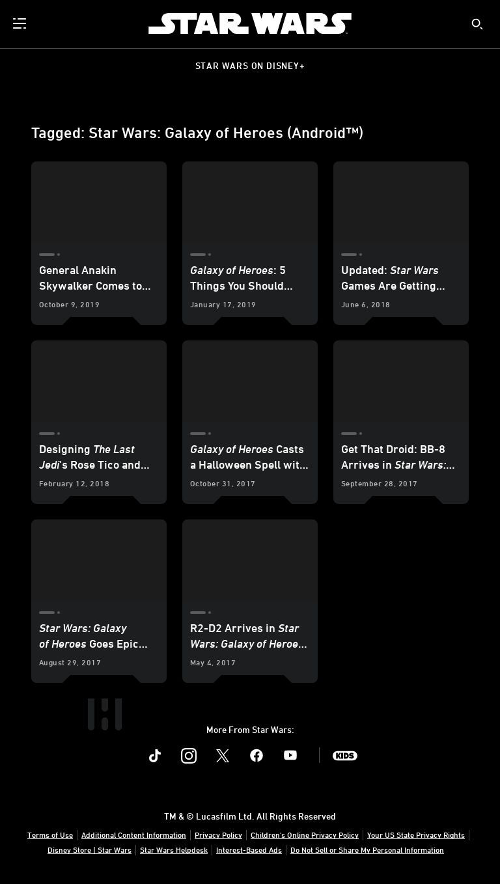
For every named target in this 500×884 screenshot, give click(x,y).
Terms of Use (50, 834)
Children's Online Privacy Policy (305, 834)
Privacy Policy (218, 834)
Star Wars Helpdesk (174, 849)
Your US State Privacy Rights (416, 834)
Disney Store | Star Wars (90, 849)
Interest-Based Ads (249, 849)
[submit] (477, 24)
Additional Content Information (133, 834)
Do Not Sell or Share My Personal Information (367, 849)
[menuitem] (20, 23)
